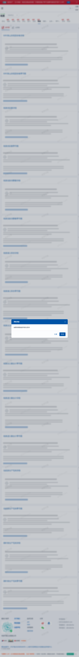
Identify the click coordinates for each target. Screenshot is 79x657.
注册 (55, 334)
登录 (62, 334)
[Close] (65, 321)
